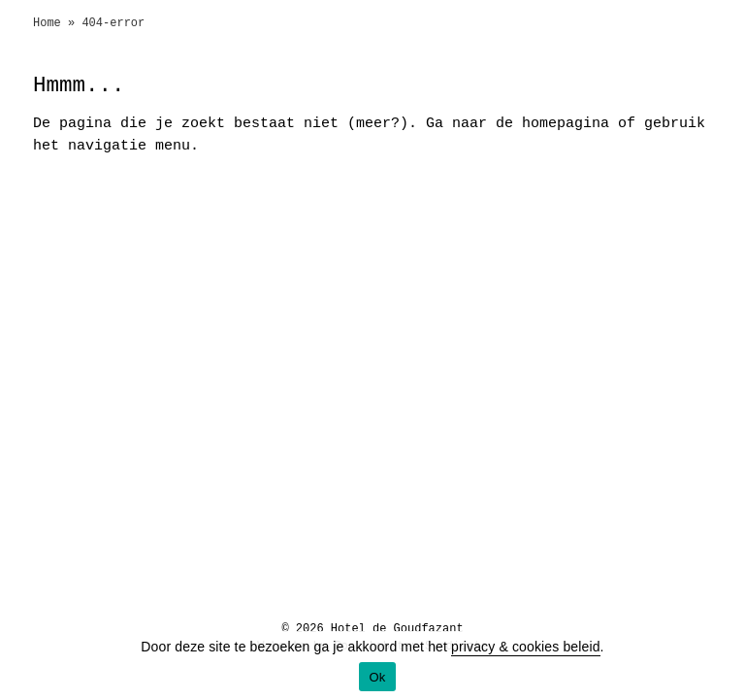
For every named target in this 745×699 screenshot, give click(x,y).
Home (47, 23)
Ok (377, 677)
